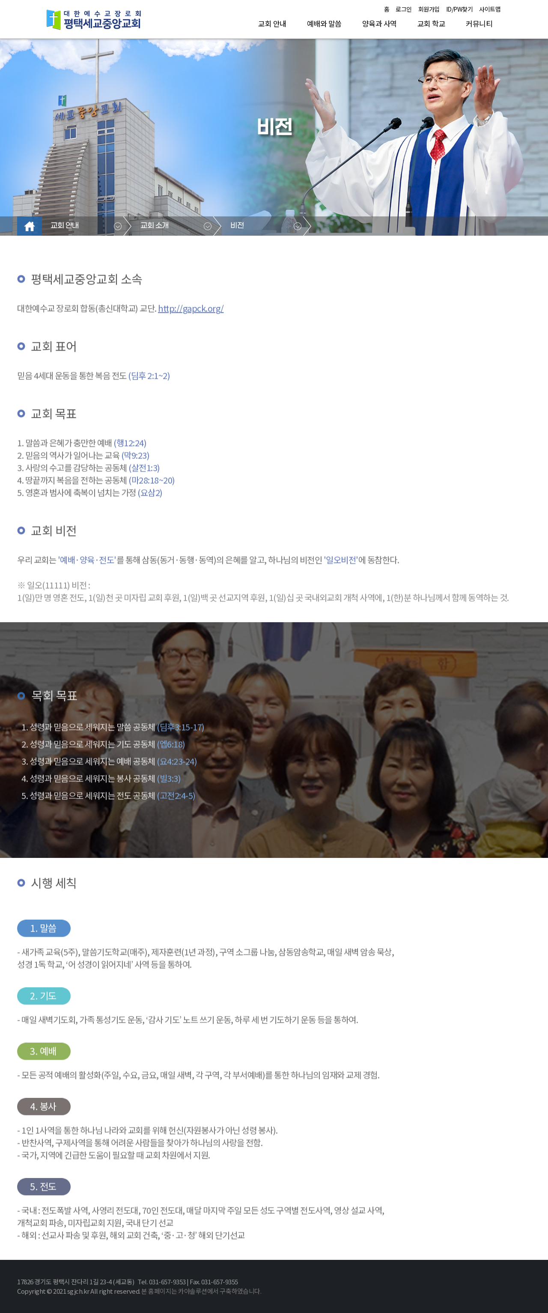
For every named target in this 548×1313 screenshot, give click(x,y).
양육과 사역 (379, 23)
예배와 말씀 (324, 23)
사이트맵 (489, 9)
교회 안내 (272, 23)
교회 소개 (154, 226)
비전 (237, 226)
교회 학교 (431, 23)
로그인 (404, 9)
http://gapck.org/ (191, 333)
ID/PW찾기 (459, 9)
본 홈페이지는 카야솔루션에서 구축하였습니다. (201, 1290)
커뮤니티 (479, 23)
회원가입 (429, 9)
